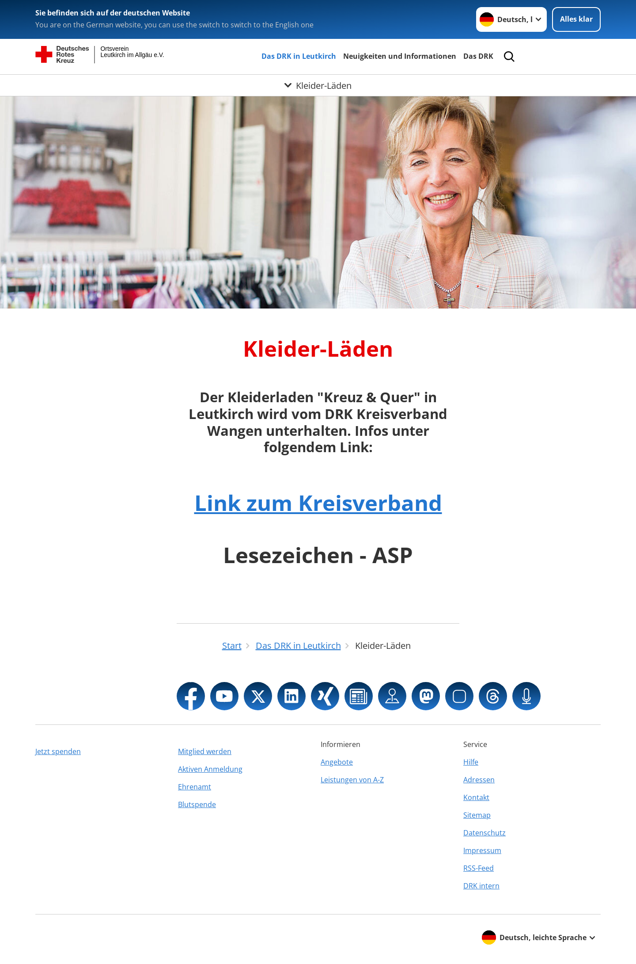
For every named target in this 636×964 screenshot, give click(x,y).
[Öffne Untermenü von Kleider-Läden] (318, 85)
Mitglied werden (204, 751)
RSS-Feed (478, 868)
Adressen (479, 780)
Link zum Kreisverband (318, 502)
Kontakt (476, 797)
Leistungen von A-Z (352, 780)
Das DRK (478, 56)
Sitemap (477, 815)
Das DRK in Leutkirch (298, 56)
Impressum (482, 850)
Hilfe (470, 762)
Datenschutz (484, 833)
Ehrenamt (194, 787)
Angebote (337, 762)
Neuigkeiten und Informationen (399, 56)
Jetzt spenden (58, 751)
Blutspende (197, 804)
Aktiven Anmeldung (210, 769)
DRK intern (481, 886)
